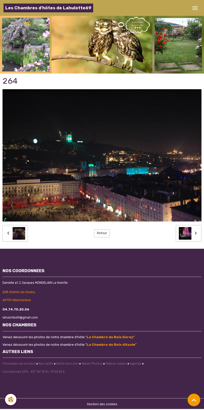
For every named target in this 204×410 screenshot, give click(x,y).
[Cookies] (10, 399)
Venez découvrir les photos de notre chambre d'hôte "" (68, 337)
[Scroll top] (194, 400)
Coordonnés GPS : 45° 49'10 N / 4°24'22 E (34, 371)
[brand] (48, 8)
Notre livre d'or (67, 363)
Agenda (135, 363)
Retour (102, 233)
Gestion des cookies (102, 404)
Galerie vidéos (116, 363)
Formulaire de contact (19, 363)
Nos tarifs (46, 363)
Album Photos (92, 363)
